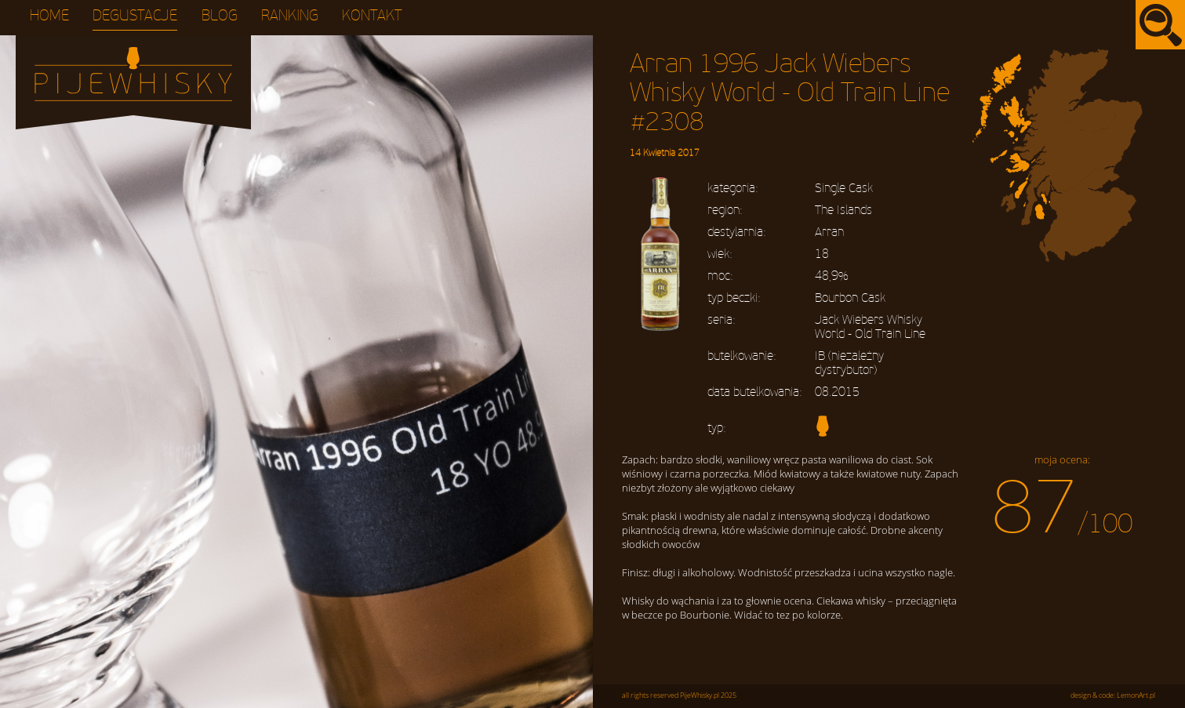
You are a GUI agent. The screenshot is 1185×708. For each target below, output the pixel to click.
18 (822, 254)
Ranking (289, 16)
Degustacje (135, 16)
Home (49, 16)
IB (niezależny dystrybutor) (849, 363)
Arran (829, 232)
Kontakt (372, 16)
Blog (220, 16)
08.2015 (837, 392)
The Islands (843, 210)
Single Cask (844, 188)
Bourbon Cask (850, 298)
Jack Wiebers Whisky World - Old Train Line (870, 327)
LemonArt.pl (1136, 695)
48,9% (831, 276)
